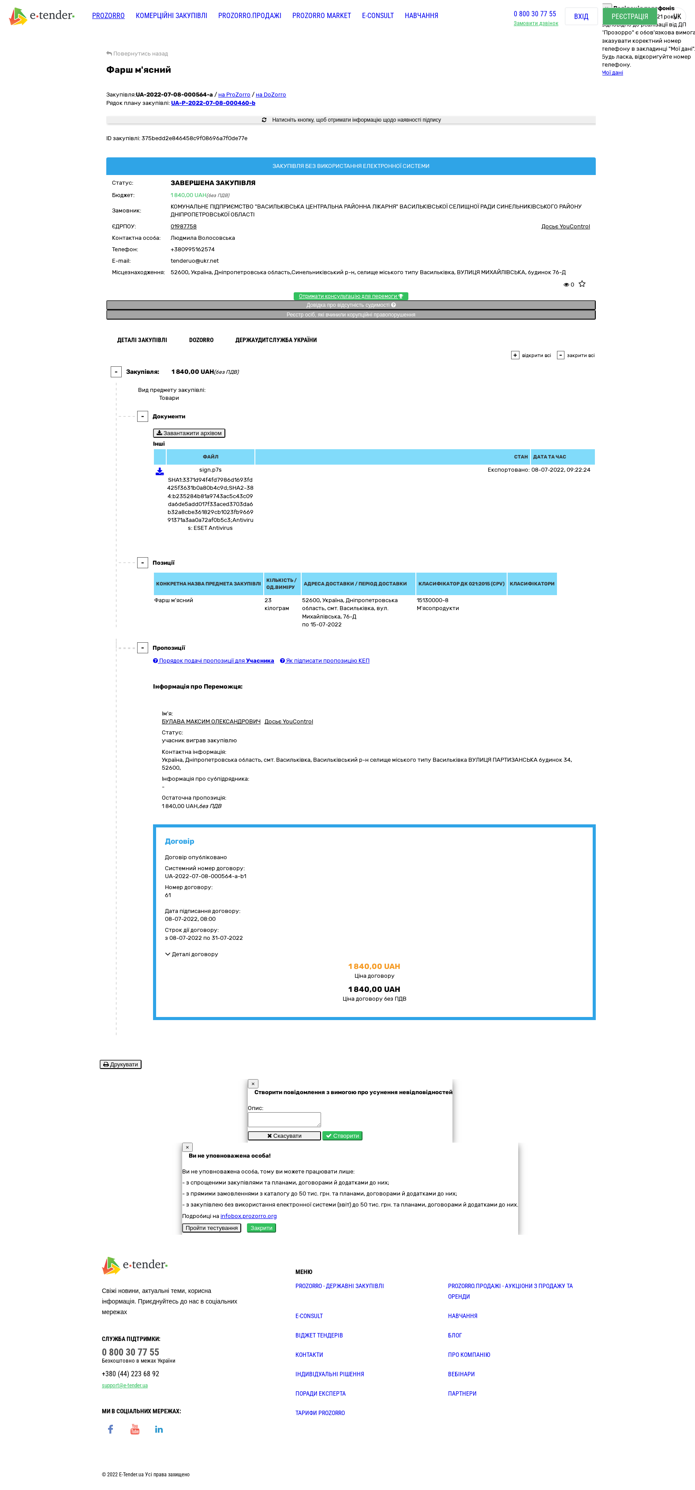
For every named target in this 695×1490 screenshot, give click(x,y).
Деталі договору (191, 954)
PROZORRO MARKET (321, 16)
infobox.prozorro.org (248, 1218)
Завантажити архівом (189, 433)
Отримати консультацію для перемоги (351, 296)
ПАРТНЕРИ (462, 1396)
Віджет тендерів (319, 1337)
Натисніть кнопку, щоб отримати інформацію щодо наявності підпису (351, 120)
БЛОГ (455, 1337)
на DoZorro (271, 94)
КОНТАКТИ (309, 1357)
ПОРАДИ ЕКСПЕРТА (320, 1396)
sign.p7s (210, 469)
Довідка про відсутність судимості (350, 305)
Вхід (581, 17)
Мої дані (612, 72)
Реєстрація (630, 17)
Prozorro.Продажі (249, 16)
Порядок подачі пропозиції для (213, 660)
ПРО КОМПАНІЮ (469, 1357)
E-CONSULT (378, 16)
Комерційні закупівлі (171, 16)
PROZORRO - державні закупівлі (339, 1288)
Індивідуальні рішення (329, 1376)
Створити (342, 1138)
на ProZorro (234, 94)
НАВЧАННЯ (463, 1318)
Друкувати (120, 1064)
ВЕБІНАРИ (461, 1376)
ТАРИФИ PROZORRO (320, 1415)
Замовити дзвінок (536, 24)
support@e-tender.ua (125, 1388)
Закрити (261, 1230)
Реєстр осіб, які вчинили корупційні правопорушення (351, 315)
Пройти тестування (212, 1230)
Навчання (421, 16)
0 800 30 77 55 (535, 15)
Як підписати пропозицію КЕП (325, 660)
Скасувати (284, 1138)
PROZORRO (108, 16)
